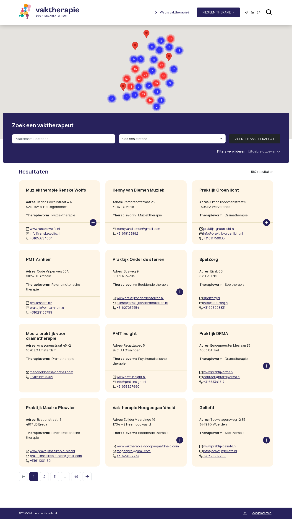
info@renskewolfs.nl (45, 233)
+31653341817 (213, 381)
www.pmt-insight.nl (131, 377)
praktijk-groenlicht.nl (219, 228)
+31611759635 (214, 238)
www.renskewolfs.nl (45, 228)
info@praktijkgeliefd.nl (220, 451)
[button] (143, 94)
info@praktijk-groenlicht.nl (223, 233)
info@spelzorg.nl (215, 303)
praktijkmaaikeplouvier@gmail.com (56, 456)
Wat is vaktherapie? (172, 12)
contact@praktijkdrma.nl (221, 377)
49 (76, 476)
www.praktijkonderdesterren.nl (140, 298)
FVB (245, 513)
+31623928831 (214, 307)
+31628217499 (214, 456)
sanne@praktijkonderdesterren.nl (142, 303)
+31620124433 (128, 456)
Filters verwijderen (231, 151)
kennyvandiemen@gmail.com (138, 228)
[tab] (244, 171)
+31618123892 (127, 233)
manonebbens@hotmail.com (51, 372)
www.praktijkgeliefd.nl (219, 446)
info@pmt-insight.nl (131, 381)
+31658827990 (128, 386)
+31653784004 (41, 238)
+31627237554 (128, 307)
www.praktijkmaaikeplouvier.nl (52, 451)
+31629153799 (41, 312)
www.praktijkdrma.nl (218, 372)
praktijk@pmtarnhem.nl (47, 307)
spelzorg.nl (211, 298)
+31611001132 (40, 460)
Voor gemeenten (261, 513)
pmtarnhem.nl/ (41, 303)
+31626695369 (41, 377)
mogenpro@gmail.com (134, 451)
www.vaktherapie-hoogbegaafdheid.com (148, 446)
